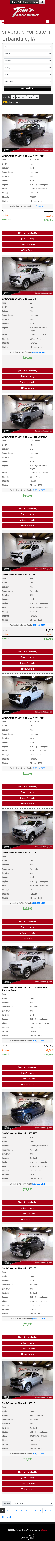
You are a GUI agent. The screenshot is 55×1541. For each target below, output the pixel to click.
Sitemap (44, 1530)
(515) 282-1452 (38, 352)
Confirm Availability (27, 232)
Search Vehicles (27, 88)
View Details (27, 250)
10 (45, 1510)
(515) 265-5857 (39, 206)
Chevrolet (6, 1517)
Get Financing (27, 238)
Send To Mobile (27, 244)
